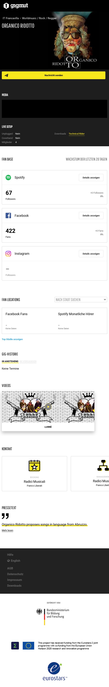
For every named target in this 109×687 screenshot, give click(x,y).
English (15, 560)
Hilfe (10, 554)
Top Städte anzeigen (12, 339)
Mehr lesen (7, 530)
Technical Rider (77, 133)
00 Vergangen (28, 361)
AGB (10, 568)
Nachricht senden (54, 75)
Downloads (14, 585)
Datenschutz (15, 574)
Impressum (14, 580)
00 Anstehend (10, 361)
